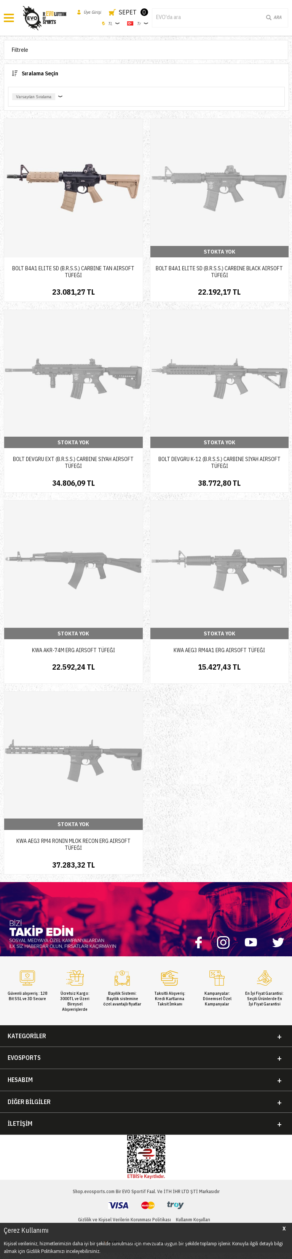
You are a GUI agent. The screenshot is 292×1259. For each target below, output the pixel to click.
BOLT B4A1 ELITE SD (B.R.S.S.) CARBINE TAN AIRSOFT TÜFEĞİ (73, 272)
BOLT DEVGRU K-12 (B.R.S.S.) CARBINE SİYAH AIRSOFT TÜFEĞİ (219, 462)
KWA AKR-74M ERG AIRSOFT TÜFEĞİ (73, 650)
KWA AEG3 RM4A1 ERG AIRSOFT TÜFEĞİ (219, 650)
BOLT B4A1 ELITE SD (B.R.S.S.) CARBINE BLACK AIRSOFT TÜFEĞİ (219, 272)
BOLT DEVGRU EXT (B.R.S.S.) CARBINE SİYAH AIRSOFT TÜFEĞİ (73, 462)
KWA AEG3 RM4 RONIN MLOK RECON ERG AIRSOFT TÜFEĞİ (73, 844)
